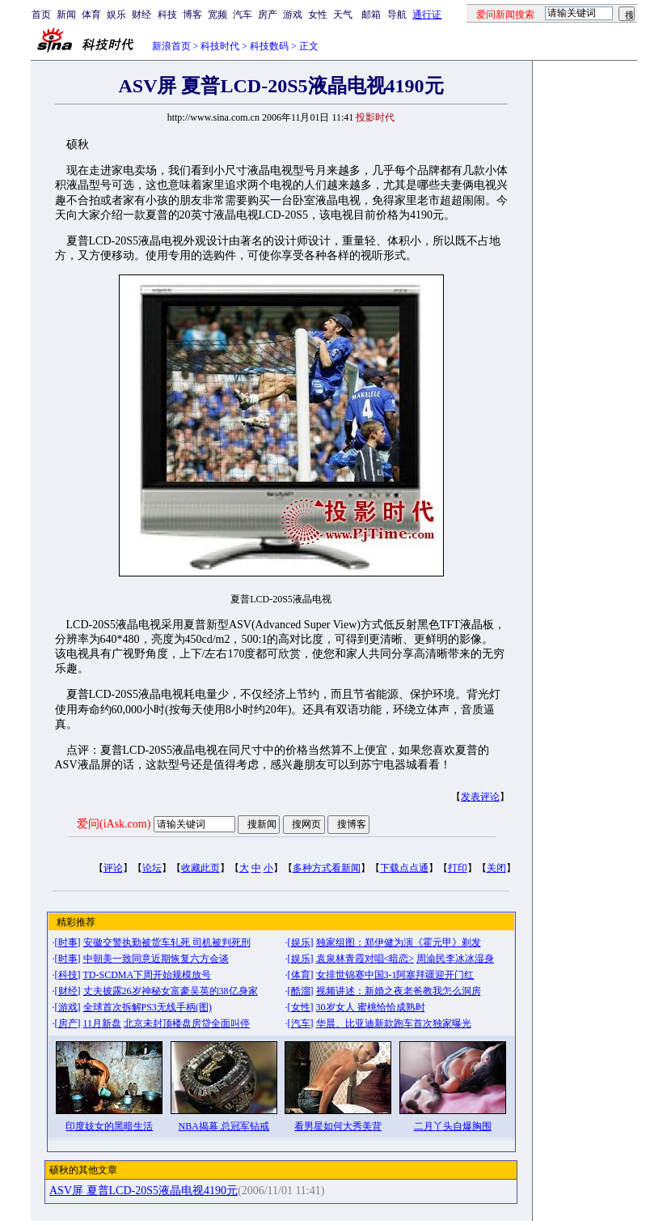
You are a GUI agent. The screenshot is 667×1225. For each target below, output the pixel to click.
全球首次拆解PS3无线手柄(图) (147, 1007)
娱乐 (116, 14)
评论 (113, 868)
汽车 (242, 14)
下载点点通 (404, 868)
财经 (141, 14)
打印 (457, 868)
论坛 (152, 868)
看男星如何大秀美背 (338, 1126)
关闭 (496, 868)
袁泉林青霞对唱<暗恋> (365, 958)
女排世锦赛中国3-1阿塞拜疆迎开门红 (395, 974)
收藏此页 (200, 868)
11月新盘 (102, 1023)
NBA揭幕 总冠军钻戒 (224, 1126)
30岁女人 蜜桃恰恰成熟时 (370, 1007)
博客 (192, 14)
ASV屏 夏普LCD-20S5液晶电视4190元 (143, 1191)
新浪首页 (171, 46)
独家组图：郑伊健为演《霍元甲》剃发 (398, 942)
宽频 (217, 14)
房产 (267, 14)
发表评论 (480, 796)
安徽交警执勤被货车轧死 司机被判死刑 (167, 942)
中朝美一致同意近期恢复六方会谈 (156, 958)
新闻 (66, 14)
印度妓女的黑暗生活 (109, 1126)
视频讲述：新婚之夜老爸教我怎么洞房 (398, 991)
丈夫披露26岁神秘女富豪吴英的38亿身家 (170, 991)
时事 (68, 942)
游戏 (292, 14)
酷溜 (300, 991)
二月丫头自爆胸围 (453, 1126)
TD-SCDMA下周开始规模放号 (147, 974)
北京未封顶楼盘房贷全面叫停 (187, 1023)
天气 (342, 14)
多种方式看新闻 (327, 868)
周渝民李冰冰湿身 (455, 958)
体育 (91, 14)
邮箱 (371, 14)
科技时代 (220, 46)
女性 (317, 14)
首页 (41, 14)
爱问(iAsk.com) (113, 824)
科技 (167, 14)
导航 (397, 14)
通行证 (426, 14)
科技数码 (269, 46)
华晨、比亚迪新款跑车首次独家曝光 (393, 1023)
